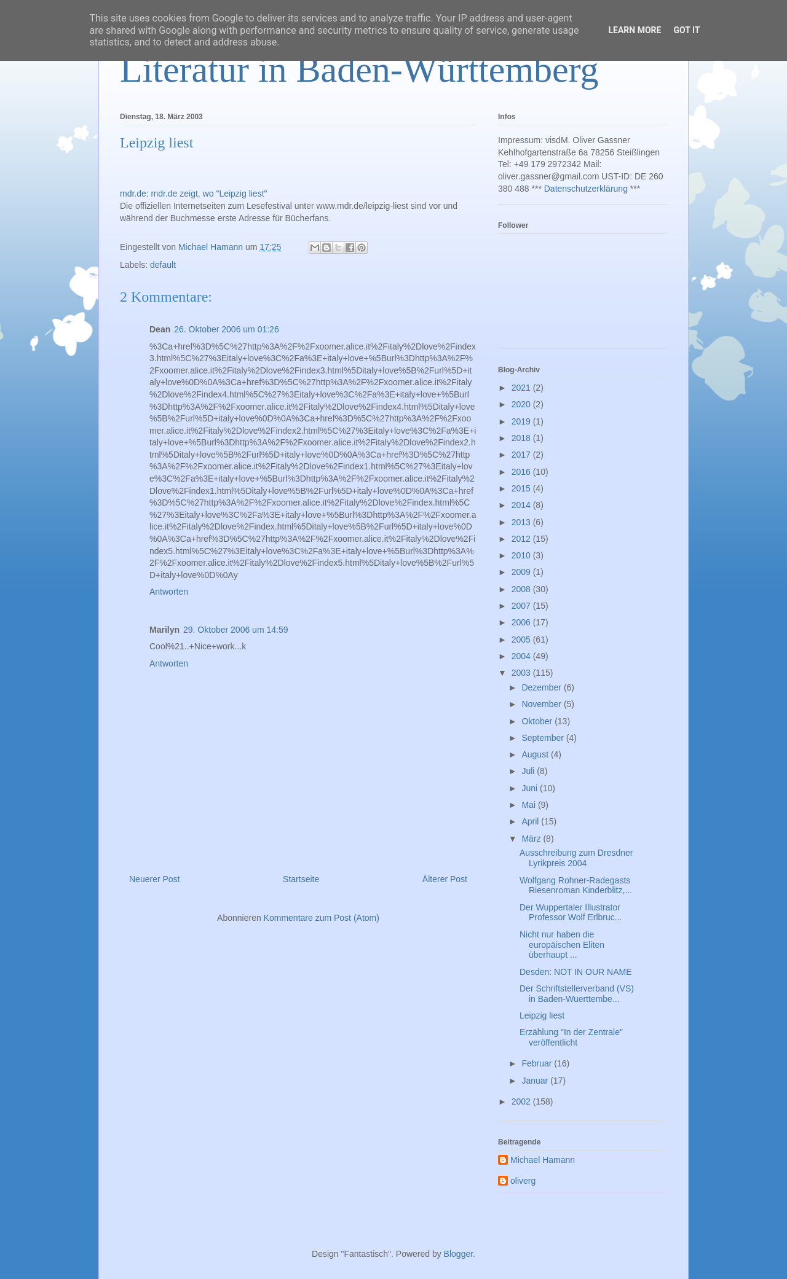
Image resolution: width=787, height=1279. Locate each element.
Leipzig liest (542, 1015)
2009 (522, 572)
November (542, 704)
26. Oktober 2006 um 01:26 (226, 329)
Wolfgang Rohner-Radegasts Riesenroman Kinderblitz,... (576, 885)
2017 (522, 455)
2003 (522, 673)
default (163, 265)
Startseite (301, 879)
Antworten (168, 591)
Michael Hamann (542, 1160)
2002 (522, 1101)
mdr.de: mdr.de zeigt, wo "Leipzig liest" (193, 193)
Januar (535, 1080)
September (543, 738)
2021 (522, 388)
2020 (522, 404)
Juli (529, 771)
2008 (522, 589)
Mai (529, 805)
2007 (522, 606)
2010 (522, 555)
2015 (522, 488)
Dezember (542, 687)
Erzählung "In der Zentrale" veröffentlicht (571, 1037)
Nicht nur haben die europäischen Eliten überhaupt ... (562, 944)
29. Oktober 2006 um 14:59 (235, 630)
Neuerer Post (154, 879)
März (532, 838)
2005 (522, 639)
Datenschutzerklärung (586, 189)
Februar (537, 1063)
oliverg (523, 1181)
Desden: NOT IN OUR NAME (576, 972)
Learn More (634, 30)
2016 (522, 472)
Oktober (538, 721)
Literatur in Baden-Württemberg (359, 69)
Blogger (458, 1254)
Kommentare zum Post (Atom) (321, 918)
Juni (530, 788)
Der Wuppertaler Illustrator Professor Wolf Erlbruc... (571, 912)
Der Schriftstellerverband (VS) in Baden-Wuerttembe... (577, 994)
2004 (522, 656)
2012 (522, 539)
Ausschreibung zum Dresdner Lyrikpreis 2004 (576, 858)
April (531, 821)
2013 (522, 522)
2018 (522, 438)
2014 (522, 505)
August (535, 754)
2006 (522, 622)
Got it (686, 30)
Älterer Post (444, 879)
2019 (522, 421)
